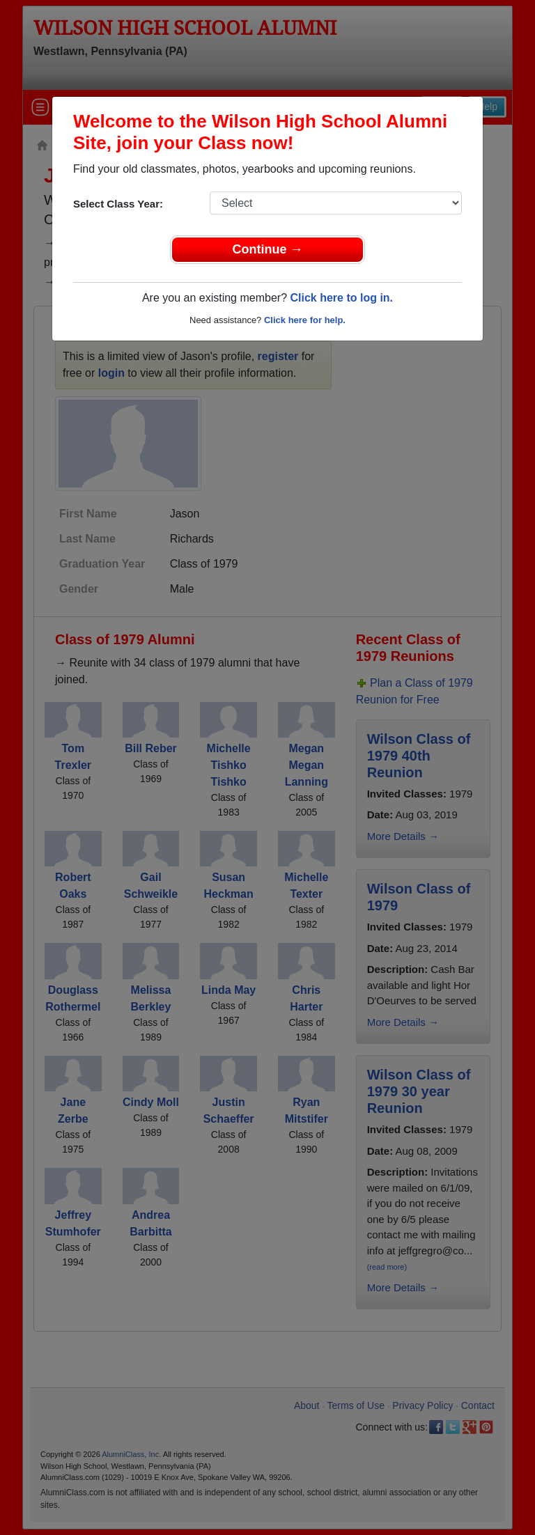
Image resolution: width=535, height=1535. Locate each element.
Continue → (268, 249)
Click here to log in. (341, 298)
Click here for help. (305, 320)
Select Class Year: (118, 204)
